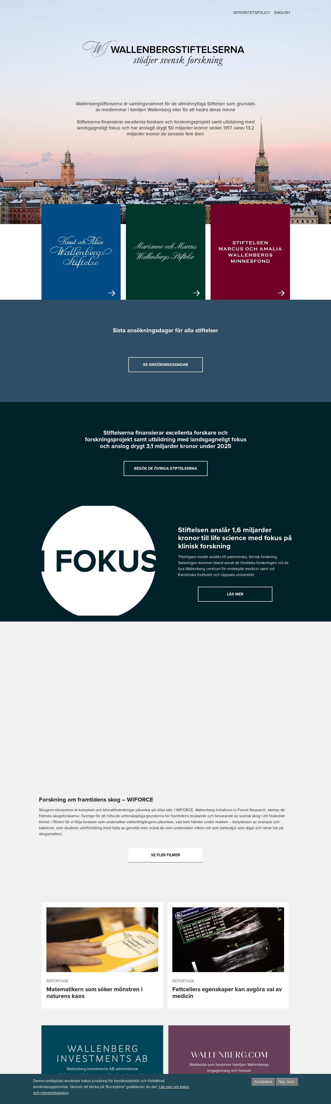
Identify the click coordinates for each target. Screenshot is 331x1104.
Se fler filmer (165, 855)
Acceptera (263, 1082)
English (282, 12)
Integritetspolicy (251, 12)
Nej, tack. (287, 1082)
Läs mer (235, 594)
